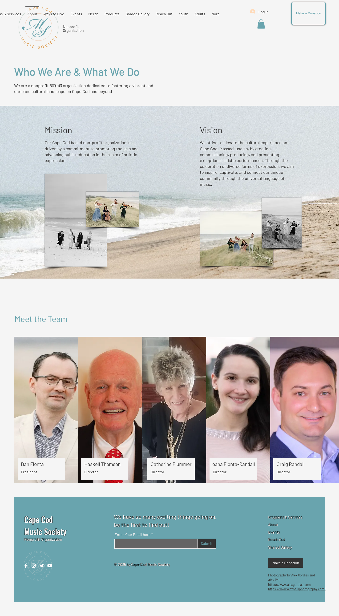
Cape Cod (38, 519)
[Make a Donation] (308, 13)
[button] (261, 24)
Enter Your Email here (133, 534)
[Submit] (206, 544)
